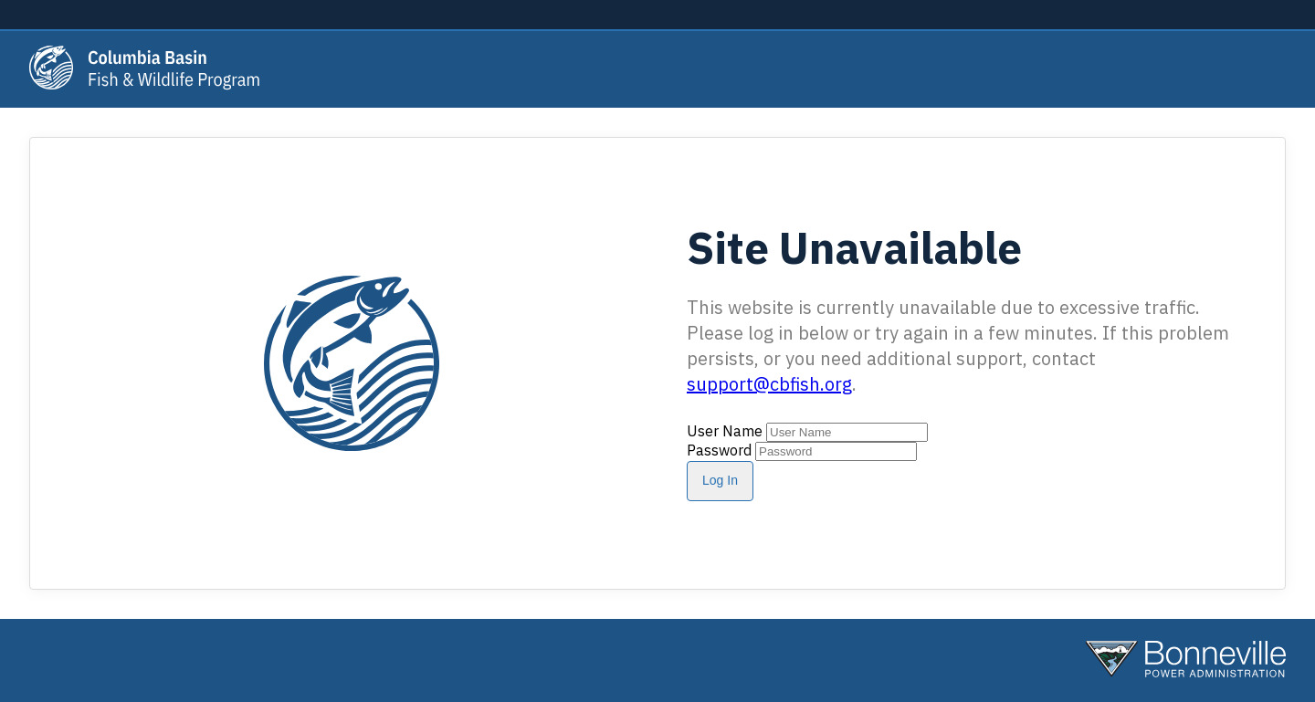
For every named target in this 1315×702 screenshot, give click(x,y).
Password (719, 450)
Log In (720, 480)
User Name (725, 431)
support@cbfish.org (769, 384)
